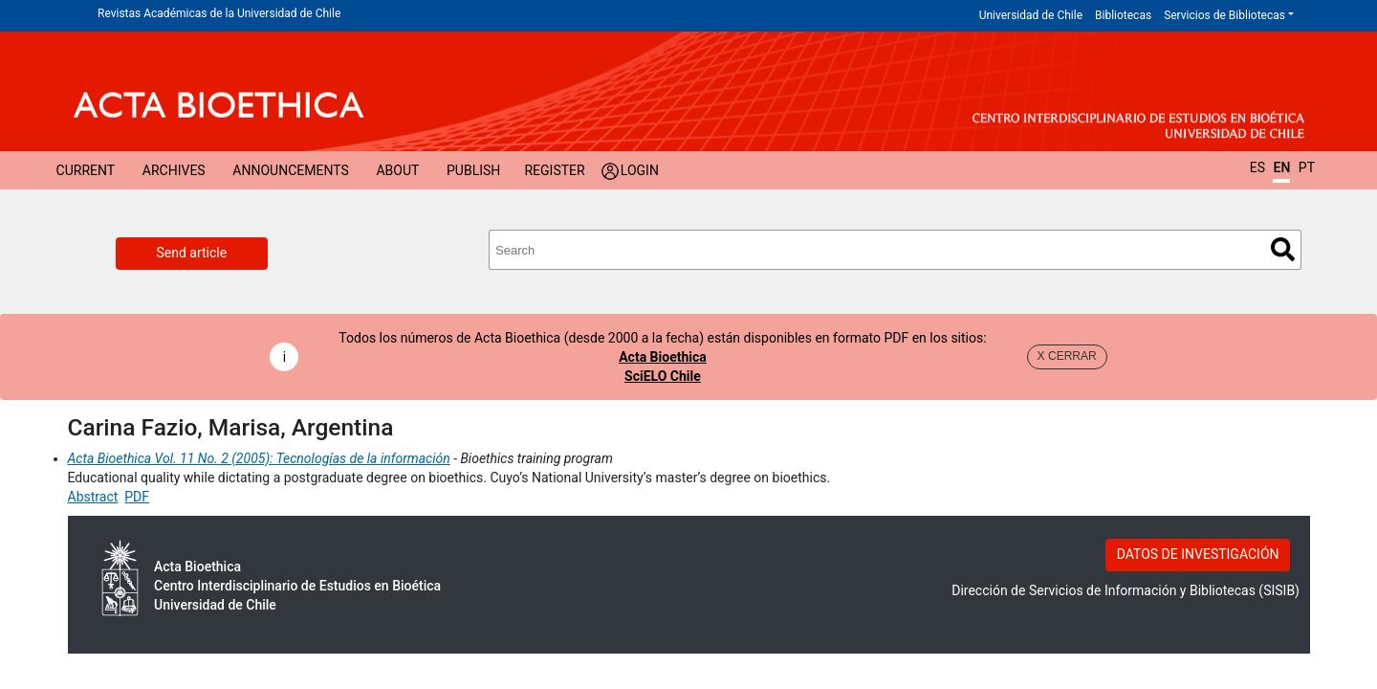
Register (554, 170)
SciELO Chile (662, 376)
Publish (473, 170)
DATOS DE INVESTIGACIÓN (1198, 554)
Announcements (290, 170)
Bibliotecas (1123, 15)
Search (1283, 249)
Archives (174, 170)
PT (1307, 167)
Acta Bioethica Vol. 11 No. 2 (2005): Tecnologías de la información (259, 458)
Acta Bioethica (663, 357)
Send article (192, 252)
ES (1257, 167)
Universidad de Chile (1030, 15)
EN (1281, 167)
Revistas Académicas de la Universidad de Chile (219, 13)
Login (640, 170)
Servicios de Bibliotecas (1224, 15)
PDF (136, 496)
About (397, 170)
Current (86, 170)
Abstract (93, 496)
